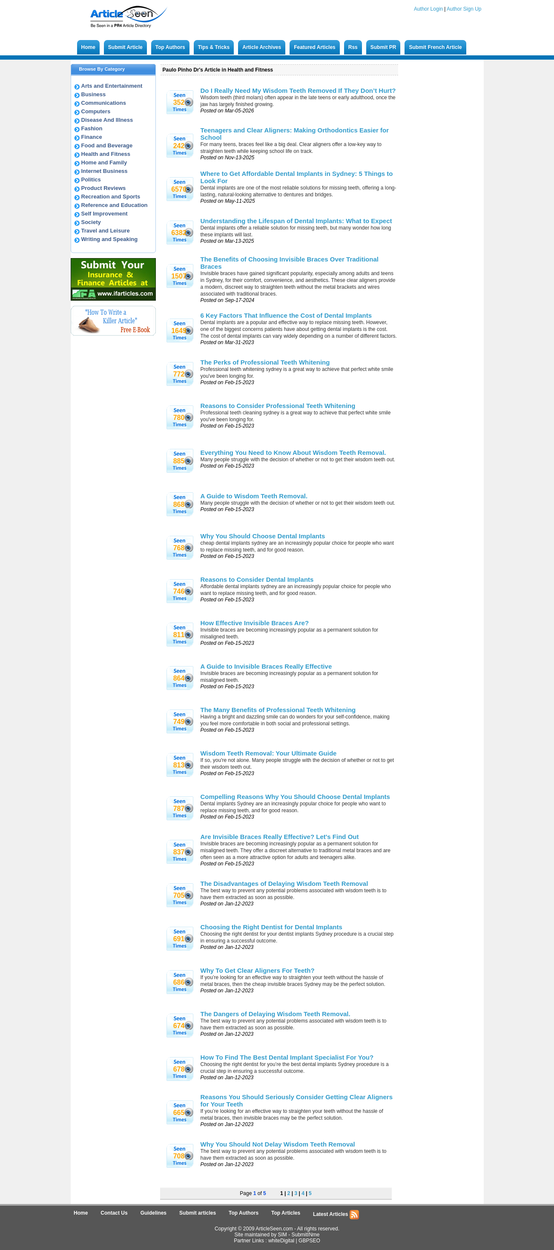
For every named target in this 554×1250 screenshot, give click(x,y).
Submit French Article (435, 47)
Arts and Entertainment (112, 86)
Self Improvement (104, 213)
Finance (91, 137)
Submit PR (383, 47)
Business (93, 94)
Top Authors (170, 47)
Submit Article (125, 47)
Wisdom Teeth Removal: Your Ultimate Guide (269, 753)
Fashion (92, 128)
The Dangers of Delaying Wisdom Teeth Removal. (275, 1013)
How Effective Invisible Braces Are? (255, 622)
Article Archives (261, 47)
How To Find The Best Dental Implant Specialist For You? (287, 1057)
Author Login (428, 9)
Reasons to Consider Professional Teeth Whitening (278, 405)
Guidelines (153, 1213)
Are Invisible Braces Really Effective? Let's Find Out (280, 836)
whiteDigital (281, 1241)
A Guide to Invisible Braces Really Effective (266, 666)
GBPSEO (309, 1241)
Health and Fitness (106, 154)
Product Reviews (103, 188)
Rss (353, 47)
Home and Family (104, 162)
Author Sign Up (464, 9)
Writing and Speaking (109, 239)
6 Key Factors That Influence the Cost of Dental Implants (286, 315)
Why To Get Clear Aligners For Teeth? (258, 970)
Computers (96, 111)
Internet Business (104, 171)
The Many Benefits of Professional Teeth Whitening (278, 709)
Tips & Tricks (214, 47)
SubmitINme (306, 1235)
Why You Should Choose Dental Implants (263, 536)
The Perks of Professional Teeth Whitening (265, 362)
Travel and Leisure (105, 230)
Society (91, 222)
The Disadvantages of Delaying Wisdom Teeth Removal (284, 883)
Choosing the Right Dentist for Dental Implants (271, 927)
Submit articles (197, 1213)
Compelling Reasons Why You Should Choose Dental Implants (295, 796)
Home (88, 47)
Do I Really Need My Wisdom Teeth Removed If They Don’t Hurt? (298, 90)
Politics (91, 179)
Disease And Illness (107, 120)
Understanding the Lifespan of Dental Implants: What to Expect (296, 220)
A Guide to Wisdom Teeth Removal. (254, 496)
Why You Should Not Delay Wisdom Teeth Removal (278, 1144)
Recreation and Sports (111, 196)
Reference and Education (114, 205)
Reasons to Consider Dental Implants (257, 579)
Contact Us (113, 1213)
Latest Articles (336, 1214)
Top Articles (285, 1213)
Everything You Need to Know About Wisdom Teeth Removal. (293, 452)
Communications (103, 103)
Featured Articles (315, 47)
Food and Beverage (107, 145)
